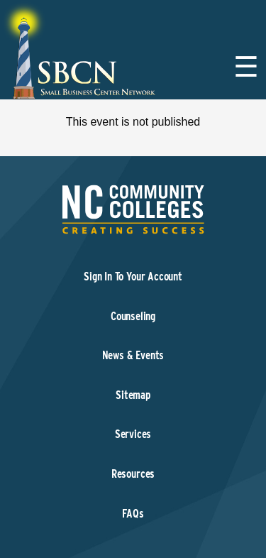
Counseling (133, 316)
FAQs (132, 513)
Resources (133, 474)
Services (133, 434)
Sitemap (133, 395)
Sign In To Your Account (133, 276)
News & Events (133, 355)
